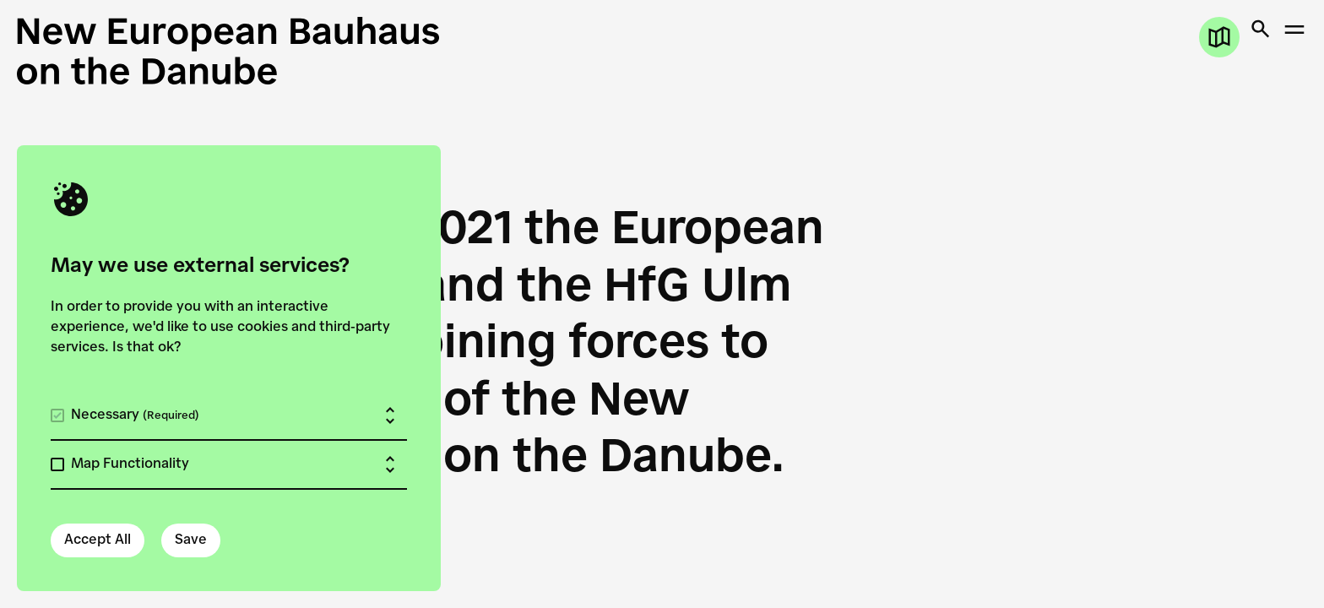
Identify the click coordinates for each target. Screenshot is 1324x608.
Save (191, 540)
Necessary (135, 415)
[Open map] (1219, 37)
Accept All (97, 540)
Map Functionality (130, 464)
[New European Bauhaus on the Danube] (339, 50)
